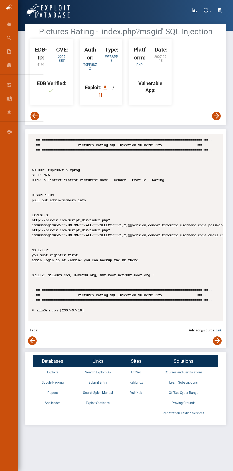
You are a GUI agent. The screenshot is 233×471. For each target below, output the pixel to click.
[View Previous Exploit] (34, 116)
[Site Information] (207, 10)
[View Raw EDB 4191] (101, 95)
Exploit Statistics (98, 403)
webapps (111, 58)
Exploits (52, 372)
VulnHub (136, 393)
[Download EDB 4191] (106, 87)
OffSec (136, 372)
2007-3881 (62, 58)
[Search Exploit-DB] (219, 10)
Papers (53, 393)
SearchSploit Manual (98, 393)
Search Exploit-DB (98, 372)
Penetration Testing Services (183, 413)
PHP (140, 65)
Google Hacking (53, 382)
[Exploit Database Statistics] (194, 10)
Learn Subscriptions (183, 382)
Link (219, 330)
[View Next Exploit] (216, 116)
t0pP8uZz (90, 66)
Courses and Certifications (184, 372)
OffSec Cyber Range (183, 393)
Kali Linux (136, 382)
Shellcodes (53, 403)
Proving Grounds (183, 403)
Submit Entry (98, 382)
